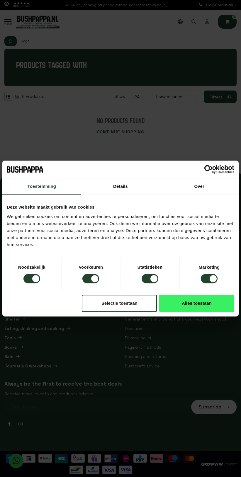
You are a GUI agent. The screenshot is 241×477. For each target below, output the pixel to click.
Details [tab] (120, 186)
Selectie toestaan (119, 303)
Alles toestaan (197, 303)
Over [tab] (199, 186)
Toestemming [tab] (42, 186)
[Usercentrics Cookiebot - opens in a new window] (208, 169)
